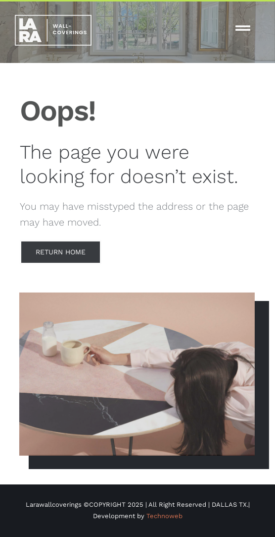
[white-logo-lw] (53, 18)
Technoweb (164, 516)
